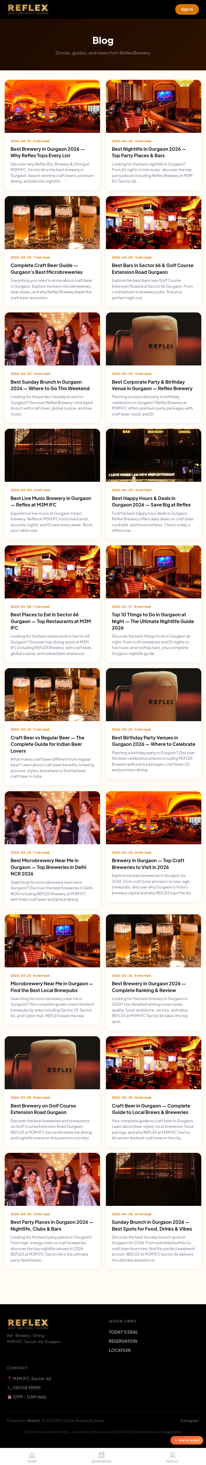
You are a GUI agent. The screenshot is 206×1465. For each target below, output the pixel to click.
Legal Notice (173, 1432)
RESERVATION (123, 1341)
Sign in (187, 9)
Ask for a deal (187, 1440)
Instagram (190, 1420)
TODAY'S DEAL (123, 1332)
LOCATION (120, 1350)
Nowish (34, 1420)
